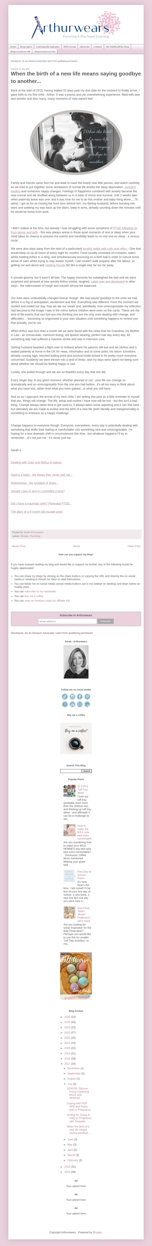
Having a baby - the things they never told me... (41, 475)
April (70, 1150)
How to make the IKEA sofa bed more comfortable (84, 832)
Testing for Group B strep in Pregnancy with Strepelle (79, 1118)
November (74, 1068)
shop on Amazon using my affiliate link (47, 600)
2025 (67, 1022)
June (70, 1139)
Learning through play (47, 46)
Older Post (134, 546)
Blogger (97, 1232)
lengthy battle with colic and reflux (105, 248)
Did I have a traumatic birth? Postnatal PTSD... (41, 503)
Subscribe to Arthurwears (76, 615)
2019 (67, 1053)
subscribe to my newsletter (40, 591)
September (74, 1073)
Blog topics (26, 46)
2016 (67, 1166)
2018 (67, 1058)
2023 (67, 1032)
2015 (67, 1172)
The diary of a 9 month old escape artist (36, 511)
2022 (67, 1037)
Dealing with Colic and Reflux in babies (36, 462)
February (73, 1160)
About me (84, 46)
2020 (67, 1048)
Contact (98, 46)
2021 (67, 1043)
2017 (67, 1063)
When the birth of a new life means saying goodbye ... (79, 1129)
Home (13, 46)
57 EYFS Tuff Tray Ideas (82, 789)
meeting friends (55, 265)
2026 (67, 1016)
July (70, 1084)
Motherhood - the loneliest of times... (34, 483)
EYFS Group (70, 46)
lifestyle (25, 536)
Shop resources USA (44, 51)
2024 (67, 1027)
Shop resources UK (20, 51)
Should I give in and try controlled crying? (38, 491)
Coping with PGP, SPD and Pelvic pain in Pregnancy (79, 1106)
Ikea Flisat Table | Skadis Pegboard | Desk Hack (83, 914)
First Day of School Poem (84, 874)
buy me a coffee (33, 596)
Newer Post (19, 546)
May (70, 1144)
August (72, 1078)
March (71, 1155)
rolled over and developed (108, 281)
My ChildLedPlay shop (117, 46)
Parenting (35, 536)
